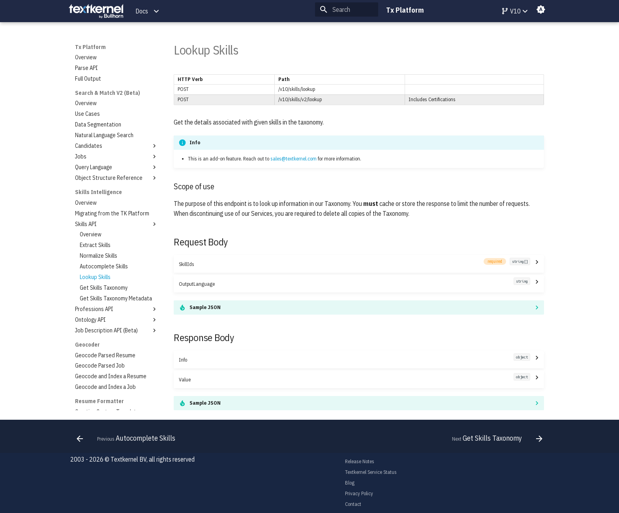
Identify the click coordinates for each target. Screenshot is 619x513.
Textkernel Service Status (371, 472)
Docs (141, 11)
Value (354, 379)
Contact (353, 504)
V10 (511, 11)
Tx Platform (90, 47)
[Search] (346, 9)
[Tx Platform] (96, 11)
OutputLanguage (354, 283)
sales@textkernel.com (293, 158)
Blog (350, 482)
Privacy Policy (359, 493)
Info (354, 359)
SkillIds (354, 264)
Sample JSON (205, 307)
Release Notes (359, 461)
